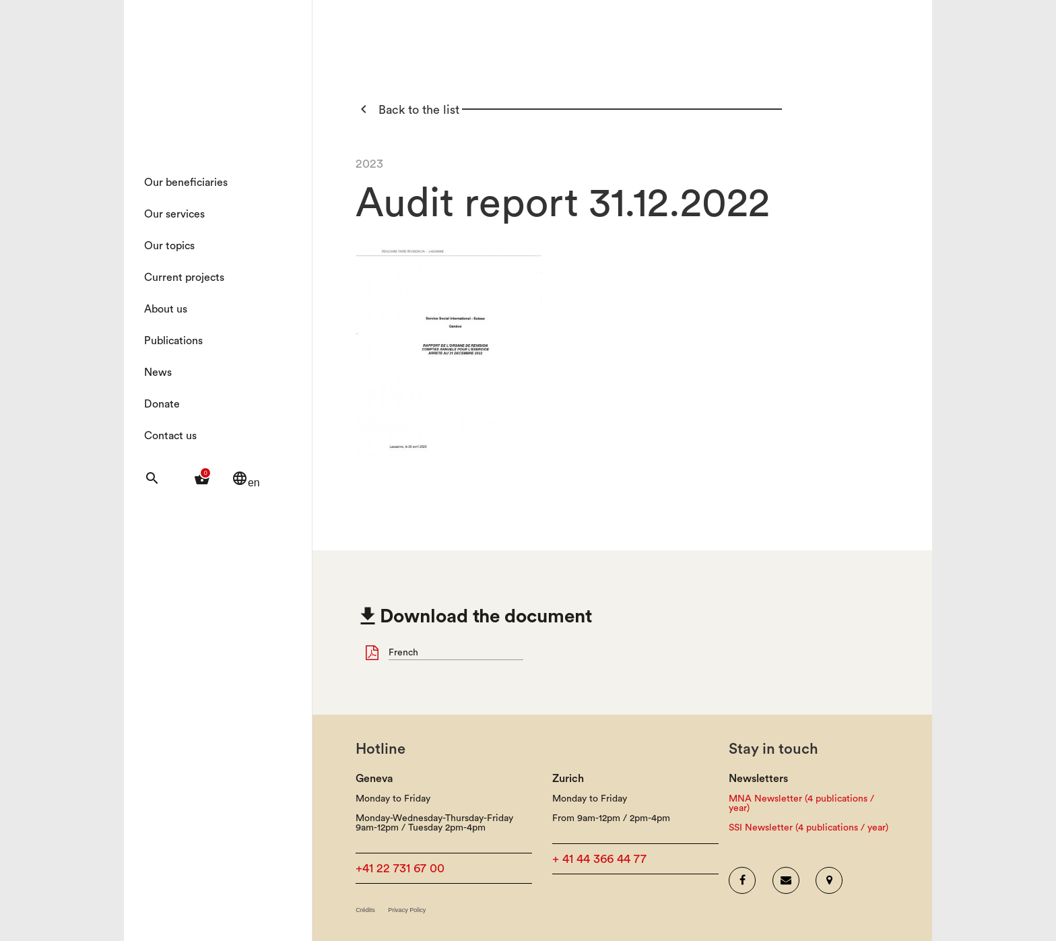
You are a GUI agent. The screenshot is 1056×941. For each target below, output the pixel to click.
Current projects (184, 277)
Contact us (170, 435)
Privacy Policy (407, 910)
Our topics (169, 245)
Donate (162, 404)
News (158, 372)
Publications (173, 340)
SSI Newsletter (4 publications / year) (808, 828)
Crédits (365, 910)
